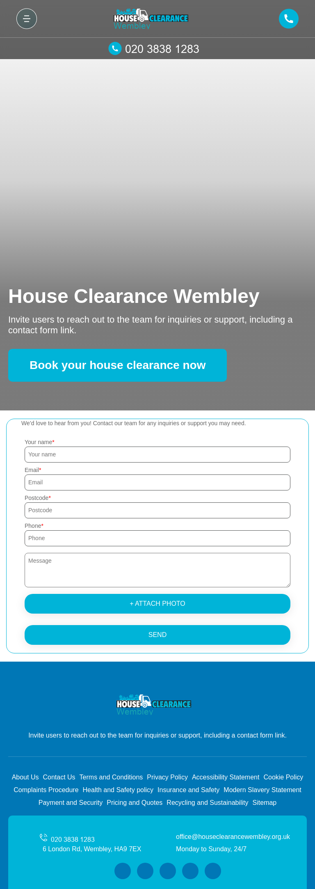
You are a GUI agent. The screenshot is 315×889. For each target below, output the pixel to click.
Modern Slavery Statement (262, 789)
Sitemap (265, 802)
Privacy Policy (167, 777)
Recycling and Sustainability (207, 802)
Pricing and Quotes (134, 802)
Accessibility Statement (226, 777)
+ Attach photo (157, 603)
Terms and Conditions (111, 777)
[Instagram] (168, 871)
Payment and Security (71, 802)
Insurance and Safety (188, 789)
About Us (25, 777)
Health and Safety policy (118, 789)
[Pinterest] (213, 871)
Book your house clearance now (117, 365)
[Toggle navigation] (26, 18)
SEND (157, 634)
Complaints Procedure (46, 789)
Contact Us (59, 777)
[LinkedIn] (190, 871)
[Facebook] (122, 871)
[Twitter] (145, 871)
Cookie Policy (283, 777)
